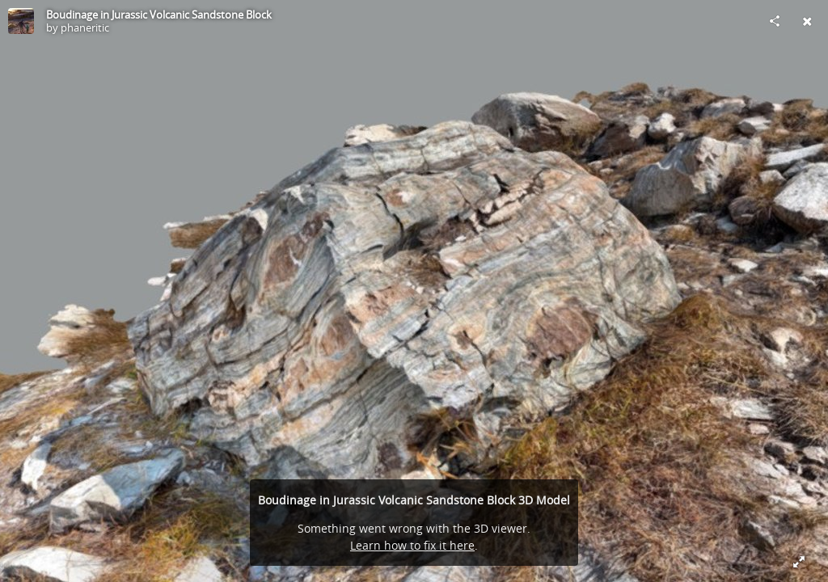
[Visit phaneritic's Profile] (21, 21)
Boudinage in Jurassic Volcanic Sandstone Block (159, 14)
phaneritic (85, 27)
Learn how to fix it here (412, 545)
